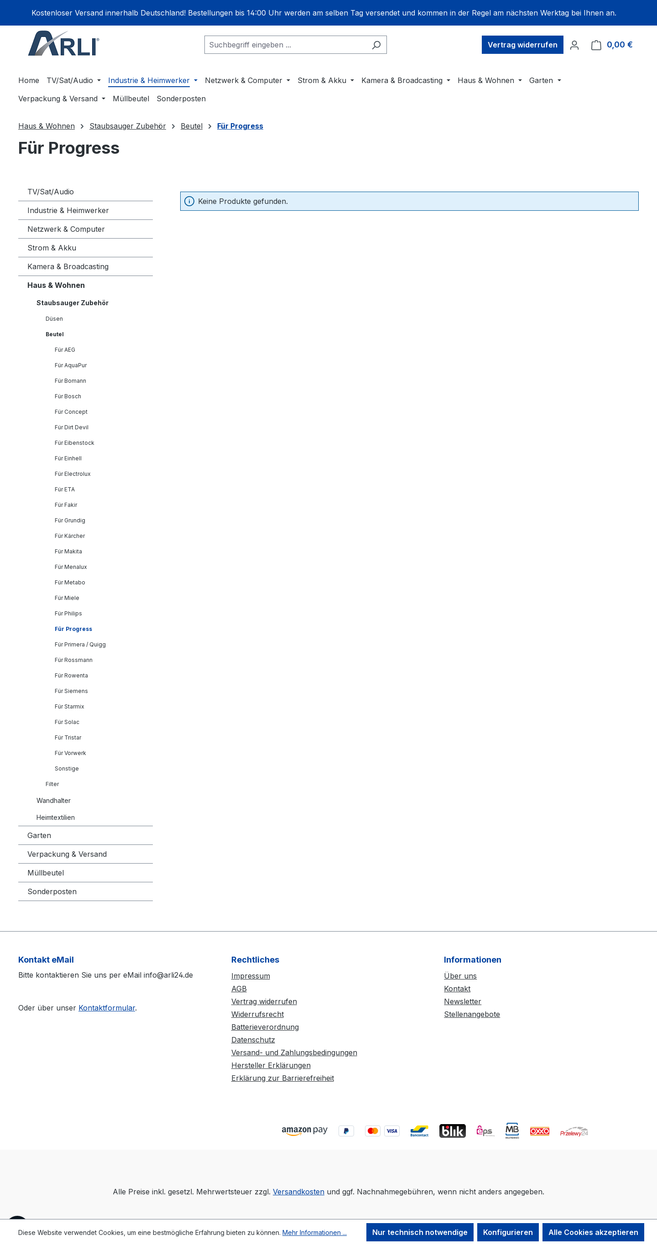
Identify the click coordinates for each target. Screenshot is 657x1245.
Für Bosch (68, 396)
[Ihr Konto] (574, 45)
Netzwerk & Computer (66, 229)
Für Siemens (71, 691)
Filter (52, 784)
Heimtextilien (55, 817)
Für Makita (68, 551)
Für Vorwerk (70, 753)
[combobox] (285, 45)
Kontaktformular (106, 1007)
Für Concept (71, 411)
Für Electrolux (73, 473)
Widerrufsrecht (257, 1014)
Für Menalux (71, 566)
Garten (39, 835)
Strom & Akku (51, 247)
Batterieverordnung (265, 1026)
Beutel (55, 334)
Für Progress (73, 628)
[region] (328, 13)
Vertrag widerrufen (264, 1001)
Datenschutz (253, 1039)
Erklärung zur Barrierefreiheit (282, 1078)
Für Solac (67, 722)
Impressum (250, 975)
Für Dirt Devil (72, 427)
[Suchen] (376, 45)
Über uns (460, 975)
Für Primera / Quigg (80, 644)
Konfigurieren (508, 1232)
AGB (239, 988)
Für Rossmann (74, 659)
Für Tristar (68, 737)
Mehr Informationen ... (314, 1232)
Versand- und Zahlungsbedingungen (294, 1052)
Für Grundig (70, 520)
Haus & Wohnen (56, 285)
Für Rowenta (71, 675)
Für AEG (65, 349)
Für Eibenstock (74, 442)
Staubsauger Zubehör (72, 303)
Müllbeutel (45, 872)
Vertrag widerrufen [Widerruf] (523, 44)
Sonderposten (52, 891)
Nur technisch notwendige (420, 1232)
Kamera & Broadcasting (68, 266)
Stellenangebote (472, 1014)
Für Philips (68, 613)
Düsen (54, 318)
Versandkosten (298, 1191)
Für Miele (67, 597)
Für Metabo (70, 582)
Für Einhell (68, 458)
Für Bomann (70, 380)
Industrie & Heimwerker (68, 210)
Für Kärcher (70, 535)
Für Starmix (69, 706)
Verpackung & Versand (67, 854)
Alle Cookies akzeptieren (593, 1232)
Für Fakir (66, 504)
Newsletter (462, 1001)
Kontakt (457, 988)
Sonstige (67, 768)
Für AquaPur (71, 365)
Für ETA (65, 489)
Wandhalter (53, 800)
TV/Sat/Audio (50, 191)
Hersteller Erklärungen (271, 1065)
